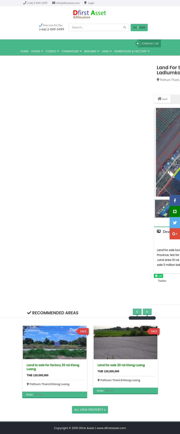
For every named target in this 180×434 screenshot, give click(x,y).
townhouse (72, 51)
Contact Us (148, 43)
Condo (52, 51)
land (107, 51)
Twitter (160, 280)
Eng (142, 27)
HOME (25, 51)
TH (135, 27)
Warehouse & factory (132, 51)
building (91, 51)
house (37, 51)
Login (89, 3)
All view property (90, 409)
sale (83, 331)
